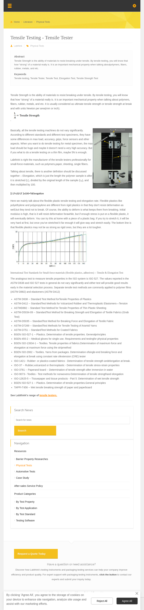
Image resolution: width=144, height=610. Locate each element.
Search (22, 430)
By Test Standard (25, 514)
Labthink (18, 46)
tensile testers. (48, 395)
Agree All (127, 601)
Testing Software (25, 520)
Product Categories (25, 493)
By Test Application (26, 508)
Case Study (22, 477)
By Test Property (25, 501)
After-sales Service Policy (28, 485)
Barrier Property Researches (32, 459)
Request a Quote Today (32, 553)
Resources (20, 451)
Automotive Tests (25, 471)
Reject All (102, 601)
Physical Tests (37, 46)
